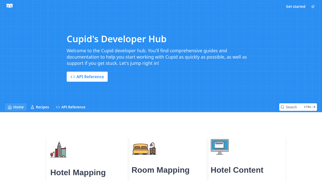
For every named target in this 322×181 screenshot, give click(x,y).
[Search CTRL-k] (298, 107)
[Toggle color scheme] (313, 6)
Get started (295, 6)
